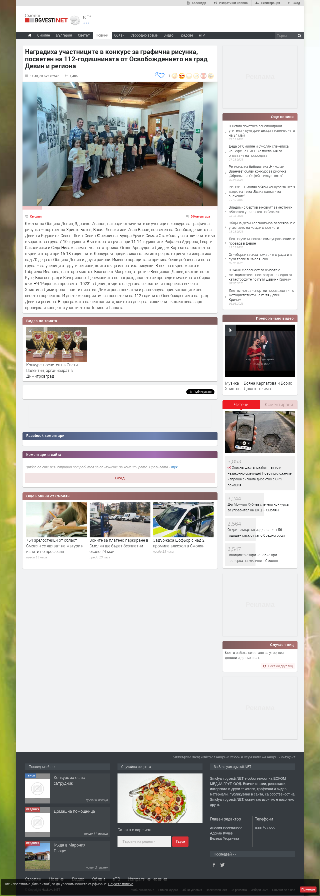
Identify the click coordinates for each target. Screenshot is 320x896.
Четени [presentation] (241, 404)
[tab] (241, 406)
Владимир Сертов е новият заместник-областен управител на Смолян (260, 209)
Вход (120, 478)
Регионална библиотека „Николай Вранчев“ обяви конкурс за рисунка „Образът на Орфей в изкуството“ (257, 171)
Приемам (308, 889)
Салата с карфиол (134, 829)
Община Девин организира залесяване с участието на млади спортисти (262, 225)
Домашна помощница (74, 844)
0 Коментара (200, 216)
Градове (186, 35)
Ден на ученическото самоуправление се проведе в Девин (262, 241)
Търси (180, 841)
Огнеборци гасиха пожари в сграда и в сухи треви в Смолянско (260, 256)
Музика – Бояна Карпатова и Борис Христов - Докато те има (258, 385)
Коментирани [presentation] (279, 404)
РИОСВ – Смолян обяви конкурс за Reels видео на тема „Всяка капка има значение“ (262, 191)
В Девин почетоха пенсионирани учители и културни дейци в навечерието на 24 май (262, 130)
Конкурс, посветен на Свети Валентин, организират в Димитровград (52, 370)
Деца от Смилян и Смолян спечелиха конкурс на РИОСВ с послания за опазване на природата (259, 151)
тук (174, 467)
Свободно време (144, 35)
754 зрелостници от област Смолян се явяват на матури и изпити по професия (118, 545)
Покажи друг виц (278, 666)
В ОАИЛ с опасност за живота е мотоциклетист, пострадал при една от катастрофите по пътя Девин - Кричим (260, 274)
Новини (102, 35)
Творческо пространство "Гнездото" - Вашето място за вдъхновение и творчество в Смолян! (75, 791)
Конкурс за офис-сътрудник (70, 813)
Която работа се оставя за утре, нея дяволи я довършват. (254, 655)
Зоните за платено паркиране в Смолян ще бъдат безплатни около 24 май (182, 545)
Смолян (36, 216)
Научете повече (120, 883)
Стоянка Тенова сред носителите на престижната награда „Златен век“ (52, 545)
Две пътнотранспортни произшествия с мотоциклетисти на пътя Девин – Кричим (261, 295)
